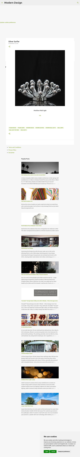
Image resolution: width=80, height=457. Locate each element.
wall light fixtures (14, 130)
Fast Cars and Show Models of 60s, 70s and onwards (34, 274)
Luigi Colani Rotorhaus (27, 406)
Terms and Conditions (14, 147)
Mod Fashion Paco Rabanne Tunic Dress (31, 225)
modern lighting (40, 127)
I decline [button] (53, 451)
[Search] (78, 3)
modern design (30, 127)
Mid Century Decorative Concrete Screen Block (33, 175)
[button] (9, 47)
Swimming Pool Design (27, 248)
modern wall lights (51, 127)
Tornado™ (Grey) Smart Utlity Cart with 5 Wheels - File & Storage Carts (39, 300)
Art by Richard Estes (26, 327)
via (40, 115)
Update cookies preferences (8, 22)
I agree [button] (46, 451)
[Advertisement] (40, 11)
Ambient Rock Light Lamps (28, 379)
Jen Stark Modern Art (26, 201)
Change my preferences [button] (64, 451)
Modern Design (13, 2)
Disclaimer (11, 152)
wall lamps (60, 127)
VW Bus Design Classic (27, 353)
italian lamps (21, 127)
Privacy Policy (12, 150)
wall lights (24, 130)
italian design (12, 127)
